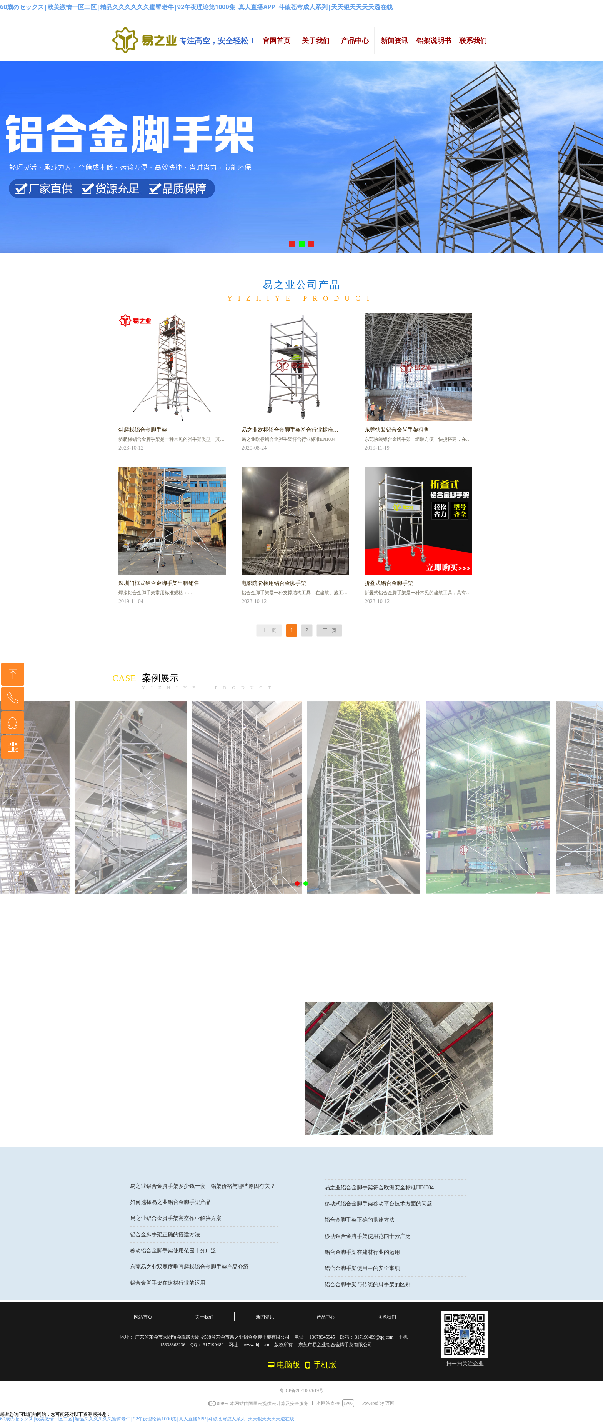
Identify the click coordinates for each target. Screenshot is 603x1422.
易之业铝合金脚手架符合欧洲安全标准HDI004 (379, 1190)
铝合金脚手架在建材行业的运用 (167, 1286)
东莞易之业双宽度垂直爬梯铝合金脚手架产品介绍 (189, 1269)
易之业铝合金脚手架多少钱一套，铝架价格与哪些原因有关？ (202, 1189)
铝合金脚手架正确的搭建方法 (165, 1237)
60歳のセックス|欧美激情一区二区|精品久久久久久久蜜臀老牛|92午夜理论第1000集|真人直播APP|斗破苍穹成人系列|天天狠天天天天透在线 (196, 7)
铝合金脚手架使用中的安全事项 (362, 1271)
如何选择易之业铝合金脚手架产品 (170, 1205)
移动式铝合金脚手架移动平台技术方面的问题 (378, 1206)
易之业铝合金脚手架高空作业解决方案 (176, 1221)
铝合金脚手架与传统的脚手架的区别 (368, 1287)
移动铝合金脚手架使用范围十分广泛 (173, 1253)
